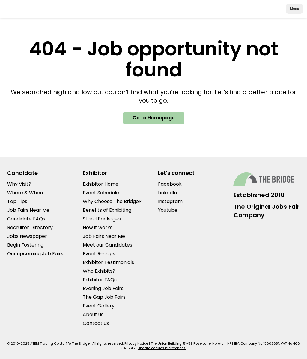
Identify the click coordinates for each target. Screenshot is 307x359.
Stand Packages (102, 218)
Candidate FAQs (26, 218)
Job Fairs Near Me (28, 210)
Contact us (96, 323)
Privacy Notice (136, 343)
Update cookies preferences (162, 348)
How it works (97, 227)
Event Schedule (101, 192)
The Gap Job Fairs (104, 297)
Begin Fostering (25, 244)
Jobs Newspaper (27, 236)
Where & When (25, 192)
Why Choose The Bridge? (112, 201)
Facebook (170, 184)
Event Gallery (99, 305)
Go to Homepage (154, 117)
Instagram (170, 201)
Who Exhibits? (99, 271)
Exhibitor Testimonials (108, 262)
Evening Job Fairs (103, 288)
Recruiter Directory (30, 227)
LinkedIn (167, 192)
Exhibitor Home (100, 184)
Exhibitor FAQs (100, 279)
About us (93, 314)
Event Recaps (99, 253)
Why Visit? (19, 184)
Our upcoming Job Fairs (35, 253)
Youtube (167, 210)
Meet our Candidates (107, 244)
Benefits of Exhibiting (107, 210)
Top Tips (17, 201)
